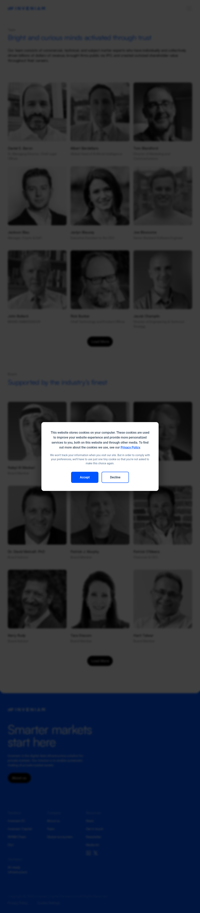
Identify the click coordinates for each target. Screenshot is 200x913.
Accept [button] (85, 477)
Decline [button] (115, 477)
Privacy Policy (130, 447)
